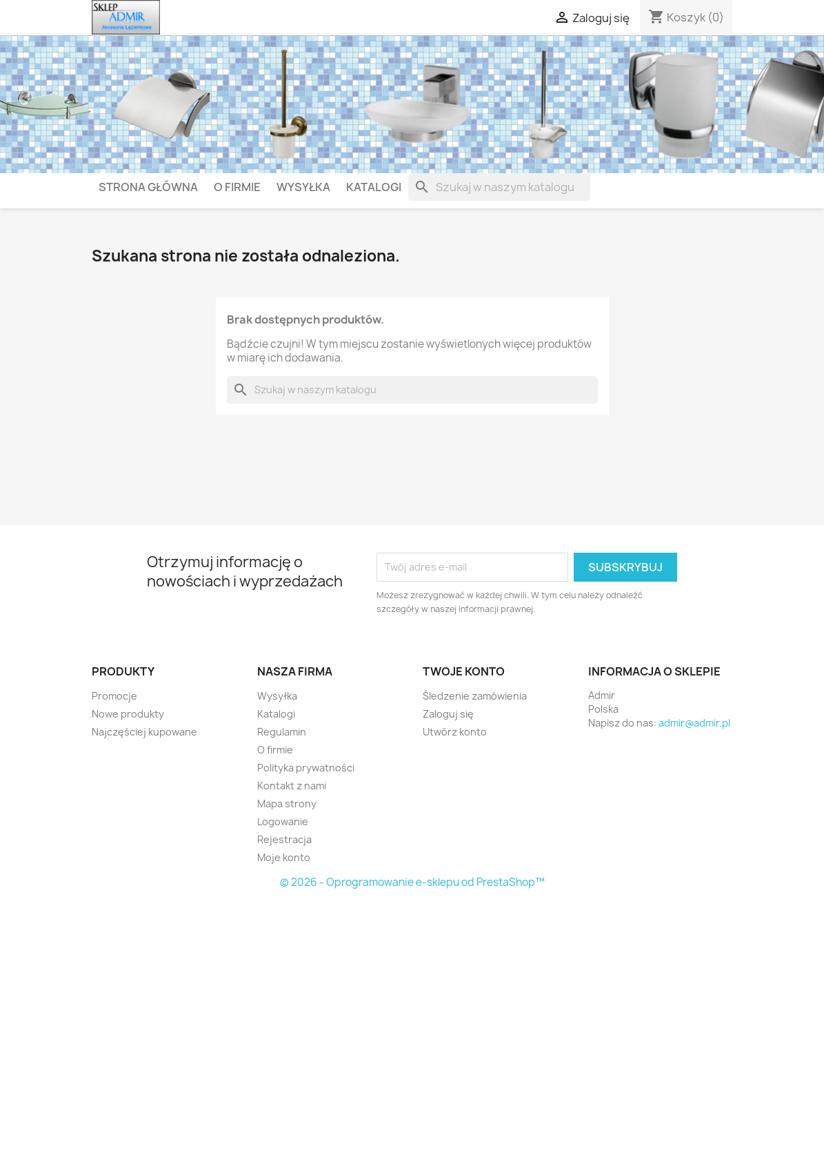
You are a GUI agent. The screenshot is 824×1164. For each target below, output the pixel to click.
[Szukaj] (499, 187)
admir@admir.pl (694, 722)
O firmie (237, 187)
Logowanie (282, 821)
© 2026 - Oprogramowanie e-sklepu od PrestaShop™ (412, 882)
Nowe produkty (128, 713)
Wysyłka (303, 187)
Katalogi (373, 187)
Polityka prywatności (305, 767)
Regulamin (281, 731)
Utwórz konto (455, 731)
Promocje (114, 695)
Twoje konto (464, 671)
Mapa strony (286, 803)
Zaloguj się (448, 713)
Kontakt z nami (291, 785)
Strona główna (148, 187)
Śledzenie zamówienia (475, 695)
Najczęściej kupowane (144, 731)
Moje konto (283, 857)
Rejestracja (284, 839)
